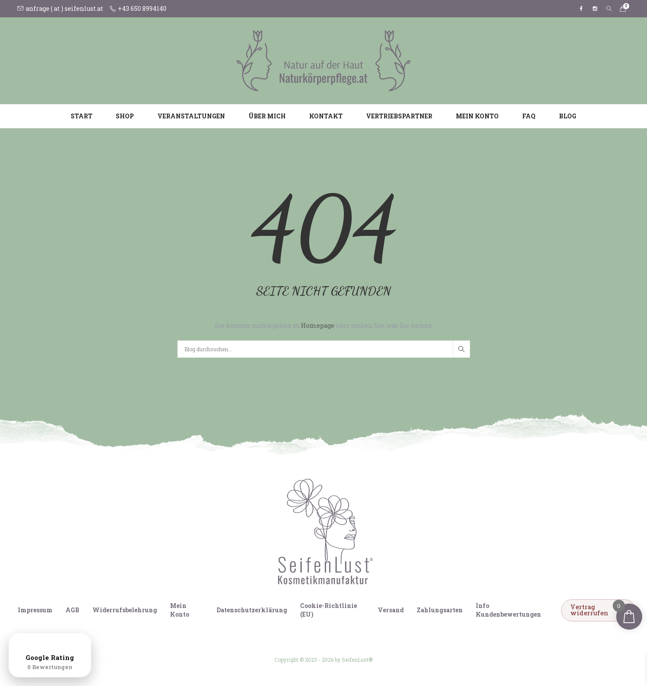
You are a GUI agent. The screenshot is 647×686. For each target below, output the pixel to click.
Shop (125, 116)
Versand (391, 610)
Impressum (35, 610)
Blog (567, 116)
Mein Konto (477, 116)
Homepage (318, 325)
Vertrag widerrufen (589, 610)
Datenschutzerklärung (251, 610)
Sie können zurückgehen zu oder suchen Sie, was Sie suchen (323, 325)
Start (81, 116)
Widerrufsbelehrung (124, 610)
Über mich (267, 116)
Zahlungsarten (440, 610)
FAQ (529, 116)
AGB (72, 610)
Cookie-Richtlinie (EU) (328, 609)
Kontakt (326, 116)
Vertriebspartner (399, 116)
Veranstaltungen (191, 116)
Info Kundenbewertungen (508, 609)
